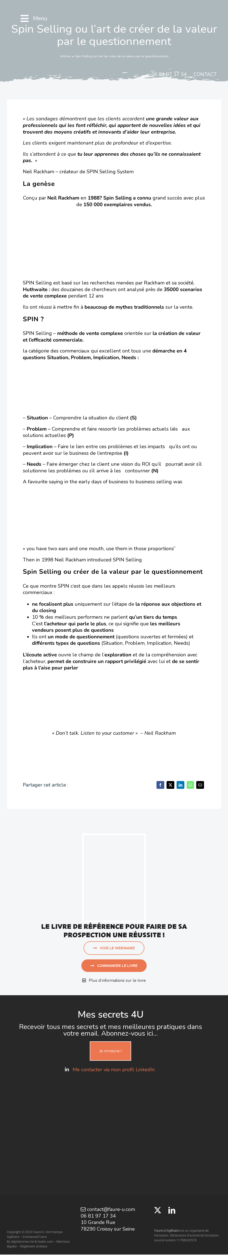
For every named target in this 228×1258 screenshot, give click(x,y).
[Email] (200, 785)
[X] (170, 785)
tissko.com (45, 1241)
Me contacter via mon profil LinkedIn (114, 1069)
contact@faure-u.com (108, 1209)
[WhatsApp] (190, 785)
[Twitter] (157, 1210)
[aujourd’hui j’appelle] (114, 837)
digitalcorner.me (22, 1241)
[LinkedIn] (180, 785)
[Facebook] (160, 785)
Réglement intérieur (34, 1246)
